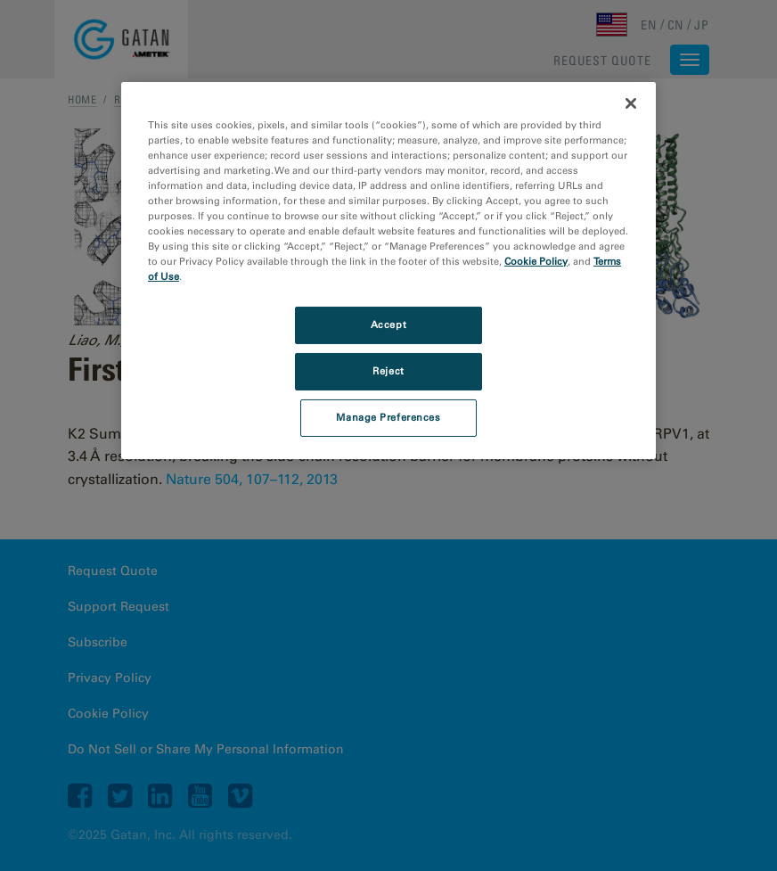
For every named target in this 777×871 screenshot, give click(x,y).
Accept (388, 324)
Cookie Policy (536, 261)
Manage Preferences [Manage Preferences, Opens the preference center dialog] (388, 417)
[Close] (630, 102)
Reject (388, 371)
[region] (388, 269)
